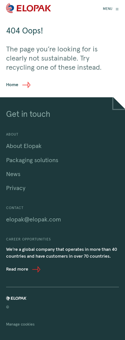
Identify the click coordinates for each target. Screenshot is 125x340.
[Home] (28, 9)
